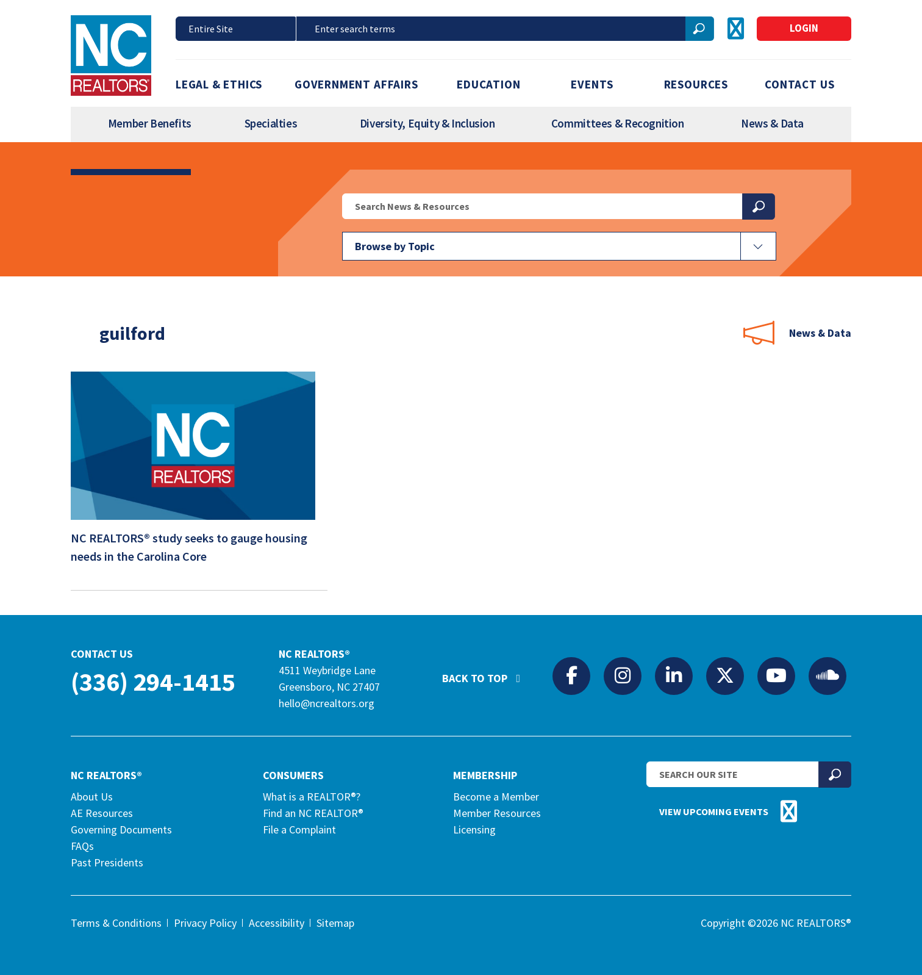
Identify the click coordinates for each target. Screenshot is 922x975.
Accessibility (276, 923)
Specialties (271, 123)
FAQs (82, 846)
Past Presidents (107, 862)
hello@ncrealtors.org (326, 703)
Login (804, 28)
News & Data (772, 123)
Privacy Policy (205, 923)
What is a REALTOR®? (311, 797)
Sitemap (335, 923)
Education (488, 84)
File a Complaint (299, 829)
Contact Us (799, 84)
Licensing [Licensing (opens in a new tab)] (474, 829)
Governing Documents (121, 829)
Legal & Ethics (219, 84)
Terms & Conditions (116, 923)
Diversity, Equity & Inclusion (427, 123)
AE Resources (102, 813)
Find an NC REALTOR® (313, 813)
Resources (696, 84)
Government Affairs (356, 84)
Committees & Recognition (617, 123)
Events (592, 84)
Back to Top (487, 673)
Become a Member (496, 797)
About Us (92, 797)
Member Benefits (149, 123)
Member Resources (497, 813)
